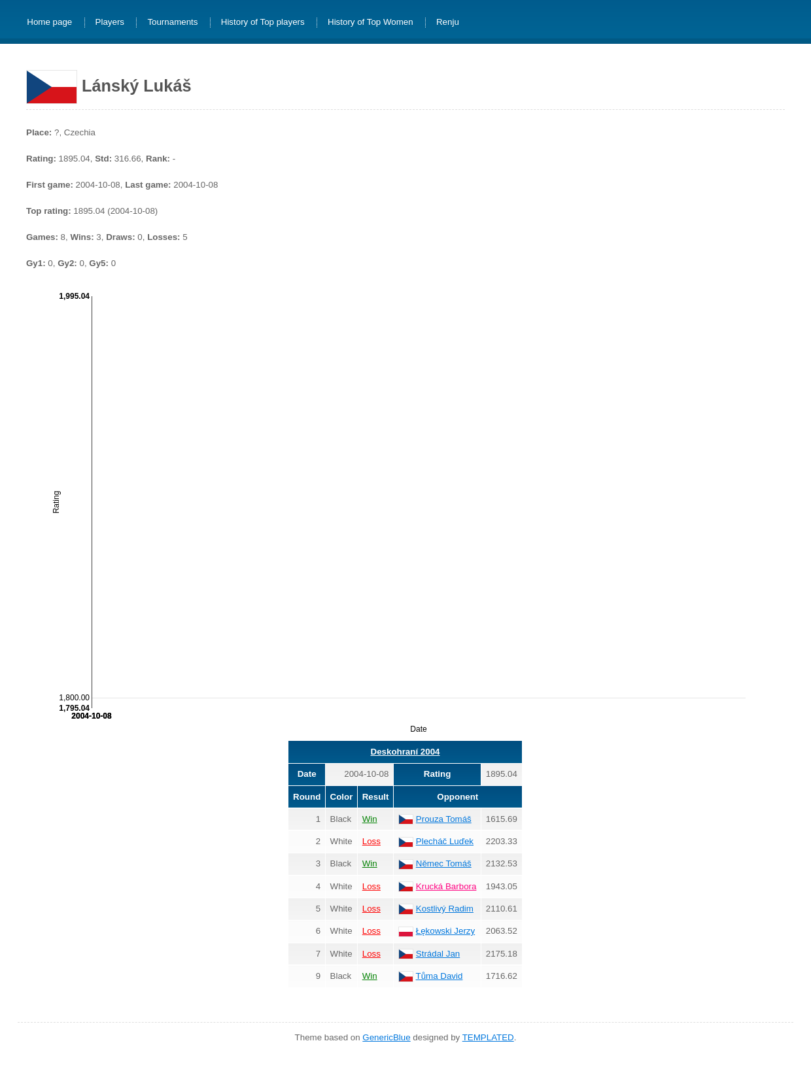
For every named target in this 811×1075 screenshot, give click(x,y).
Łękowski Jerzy (445, 931)
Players (109, 22)
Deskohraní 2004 (405, 752)
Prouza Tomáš (444, 819)
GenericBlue (386, 1037)
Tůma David (439, 976)
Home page (49, 22)
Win (369, 819)
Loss (371, 841)
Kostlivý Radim (445, 908)
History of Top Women (370, 22)
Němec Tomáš (444, 863)
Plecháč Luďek (445, 841)
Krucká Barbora (446, 886)
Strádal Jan (438, 954)
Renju (447, 22)
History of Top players (263, 22)
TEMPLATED (488, 1037)
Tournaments (172, 22)
